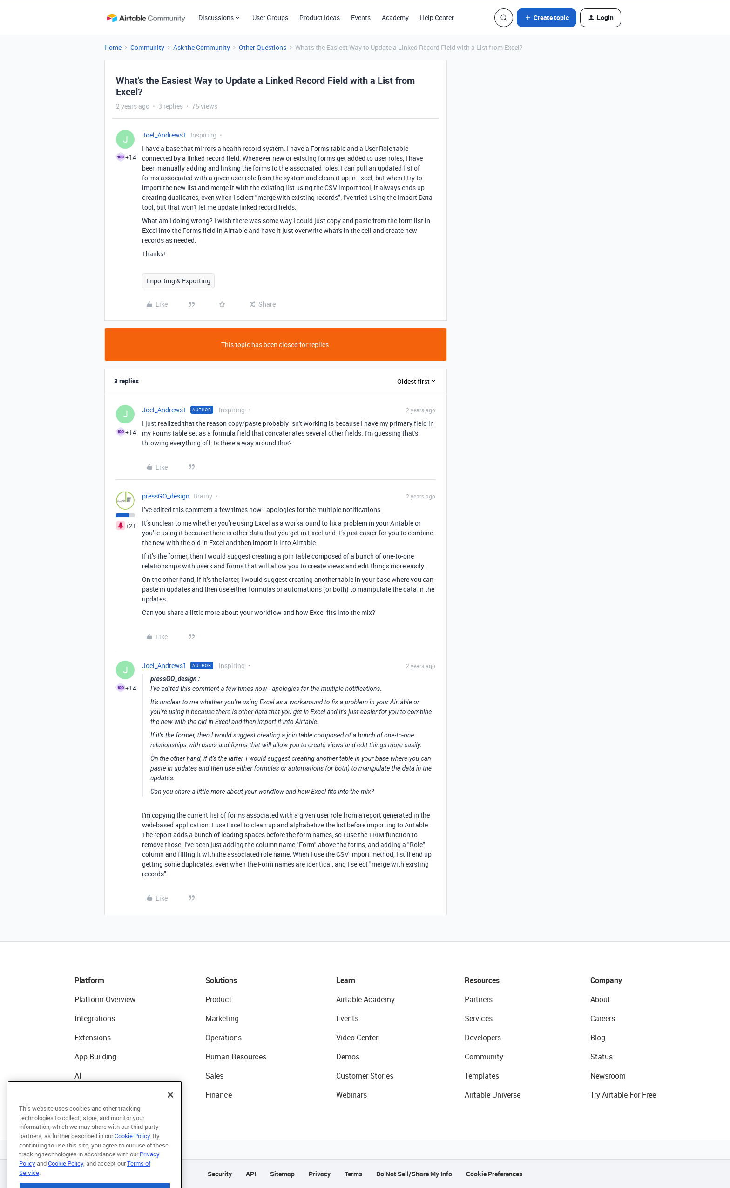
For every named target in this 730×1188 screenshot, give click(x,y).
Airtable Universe (492, 1095)
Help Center (437, 17)
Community (147, 47)
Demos (347, 1056)
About (600, 999)
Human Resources (235, 1056)
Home (113, 47)
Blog (597, 1037)
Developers (483, 1037)
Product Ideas (319, 17)
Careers (602, 1018)
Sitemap (282, 1173)
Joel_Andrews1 (164, 134)
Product (218, 999)
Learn (345, 980)
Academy (395, 17)
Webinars (351, 1095)
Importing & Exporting (178, 280)
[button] (546, 17)
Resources (482, 980)
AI (77, 1076)
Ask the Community (201, 47)
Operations (223, 1037)
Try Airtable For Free (623, 1095)
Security (220, 1173)
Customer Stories (364, 1076)
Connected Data (101, 1095)
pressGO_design (165, 496)
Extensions (92, 1037)
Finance (218, 1095)
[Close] (170, 1112)
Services (479, 1018)
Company (606, 980)
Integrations (94, 1018)
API (251, 1173)
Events (361, 17)
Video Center (357, 1037)
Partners (479, 999)
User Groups (270, 17)
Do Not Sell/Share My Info (414, 1173)
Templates (482, 1076)
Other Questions (262, 47)
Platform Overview (104, 999)
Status (601, 1056)
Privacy (320, 1173)
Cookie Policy (132, 1153)
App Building (95, 1056)
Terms (353, 1173)
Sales (214, 1076)
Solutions (221, 980)
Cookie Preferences (494, 1173)
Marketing (222, 1018)
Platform (89, 980)
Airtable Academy (365, 999)
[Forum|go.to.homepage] (145, 17)
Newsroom (608, 1076)
